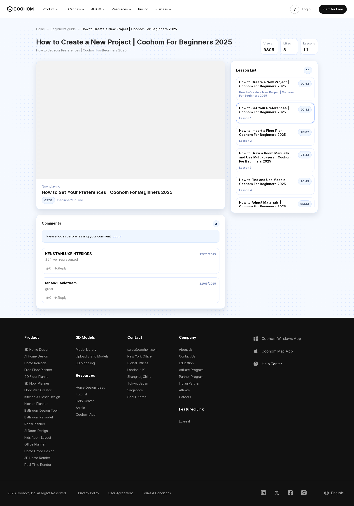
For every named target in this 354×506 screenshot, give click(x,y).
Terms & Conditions (156, 493)
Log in (117, 236)
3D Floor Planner (36, 383)
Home (40, 29)
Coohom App (85, 414)
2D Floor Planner (37, 376)
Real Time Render (37, 465)
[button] (50, 9)
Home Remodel (35, 363)
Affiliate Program (191, 370)
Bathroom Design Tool (41, 410)
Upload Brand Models (92, 356)
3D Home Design (36, 349)
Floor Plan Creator (37, 390)
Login (306, 9)
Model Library (86, 349)
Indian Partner (189, 383)
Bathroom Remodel (38, 417)
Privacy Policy (88, 493)
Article (80, 408)
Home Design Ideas (90, 387)
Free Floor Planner (38, 370)
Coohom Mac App (277, 351)
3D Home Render (37, 458)
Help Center (85, 401)
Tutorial (81, 394)
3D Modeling (85, 363)
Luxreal (184, 421)
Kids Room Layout (37, 437)
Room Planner (34, 424)
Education (186, 363)
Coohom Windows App (281, 338)
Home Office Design (39, 451)
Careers (185, 397)
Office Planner (35, 444)
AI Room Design (36, 431)
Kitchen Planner (36, 404)
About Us (186, 349)
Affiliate (184, 390)
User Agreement (120, 493)
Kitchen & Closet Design (42, 397)
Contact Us (187, 356)
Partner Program (191, 376)
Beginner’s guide (63, 29)
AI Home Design (36, 356)
